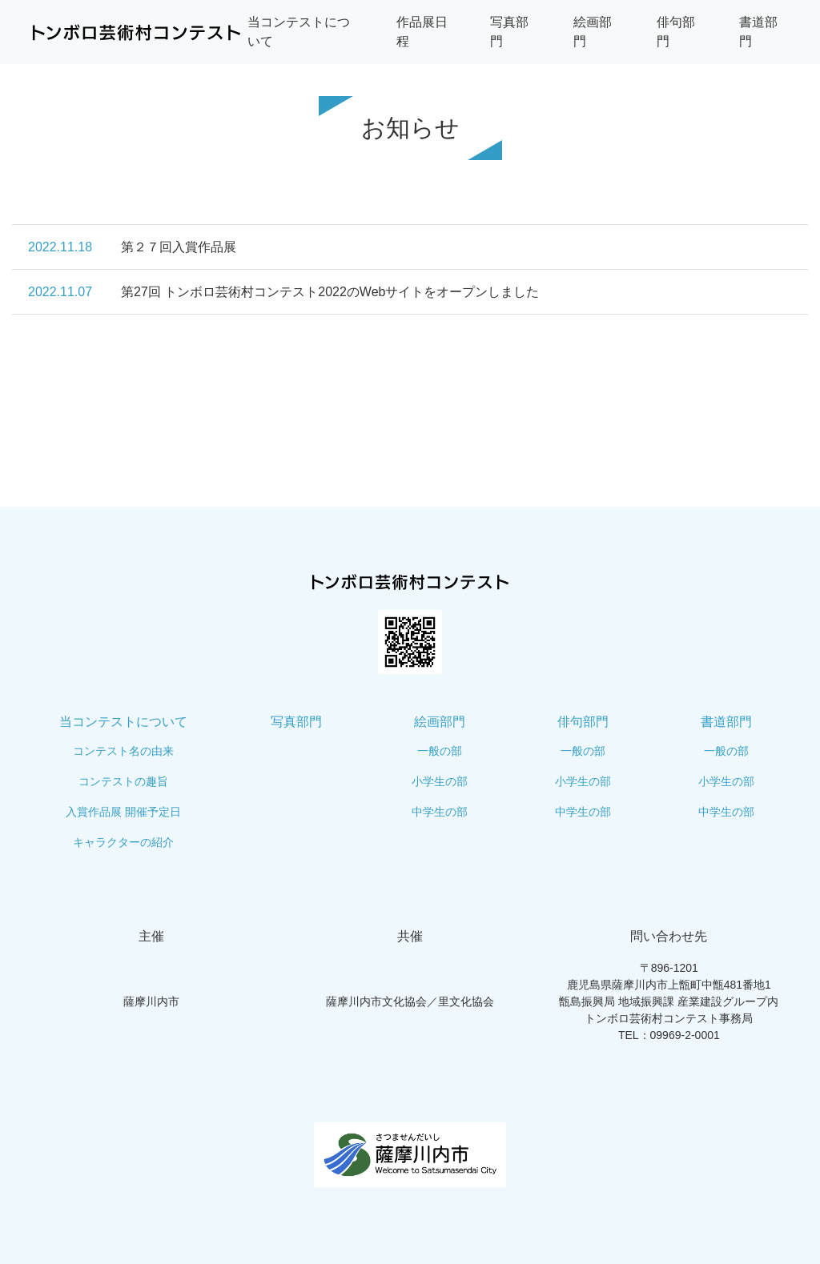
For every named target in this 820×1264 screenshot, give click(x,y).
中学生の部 (440, 811)
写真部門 (296, 721)
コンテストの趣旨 (123, 781)
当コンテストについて (123, 721)
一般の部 (439, 750)
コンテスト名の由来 (123, 750)
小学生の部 (440, 781)
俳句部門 (583, 721)
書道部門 (726, 721)
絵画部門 (439, 721)
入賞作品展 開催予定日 (123, 811)
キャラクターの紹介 (123, 842)
